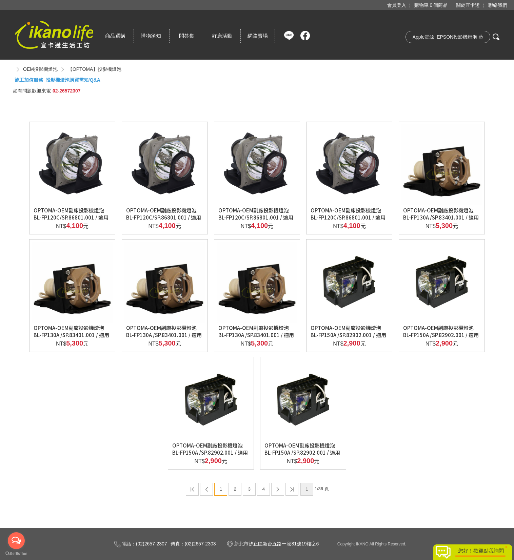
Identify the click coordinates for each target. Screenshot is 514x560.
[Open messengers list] (16, 540)
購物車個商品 (431, 5)
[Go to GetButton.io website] (16, 553)
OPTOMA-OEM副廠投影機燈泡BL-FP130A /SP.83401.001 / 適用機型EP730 (441, 217)
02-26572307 (67, 91)
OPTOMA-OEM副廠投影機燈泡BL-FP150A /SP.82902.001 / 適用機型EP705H (348, 335)
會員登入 (396, 5)
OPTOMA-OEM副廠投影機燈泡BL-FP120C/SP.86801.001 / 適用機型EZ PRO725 (163, 217)
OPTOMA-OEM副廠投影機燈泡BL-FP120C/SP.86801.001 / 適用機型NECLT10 (348, 217)
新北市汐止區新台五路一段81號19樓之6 (272, 543)
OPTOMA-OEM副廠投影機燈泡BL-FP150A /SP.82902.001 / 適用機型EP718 (302, 452)
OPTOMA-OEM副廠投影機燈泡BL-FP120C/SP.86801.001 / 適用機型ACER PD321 (255, 217)
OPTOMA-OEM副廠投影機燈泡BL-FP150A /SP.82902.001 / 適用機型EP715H (210, 452)
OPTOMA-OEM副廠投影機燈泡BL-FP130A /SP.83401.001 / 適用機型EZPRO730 (164, 335)
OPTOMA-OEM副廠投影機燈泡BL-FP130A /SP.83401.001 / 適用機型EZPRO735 (256, 335)
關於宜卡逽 (468, 5)
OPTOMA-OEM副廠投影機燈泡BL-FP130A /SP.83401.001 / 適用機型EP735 (71, 335)
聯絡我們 (497, 5)
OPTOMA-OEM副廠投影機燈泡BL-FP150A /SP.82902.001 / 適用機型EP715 (441, 335)
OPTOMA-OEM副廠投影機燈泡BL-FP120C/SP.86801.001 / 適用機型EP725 (71, 217)
